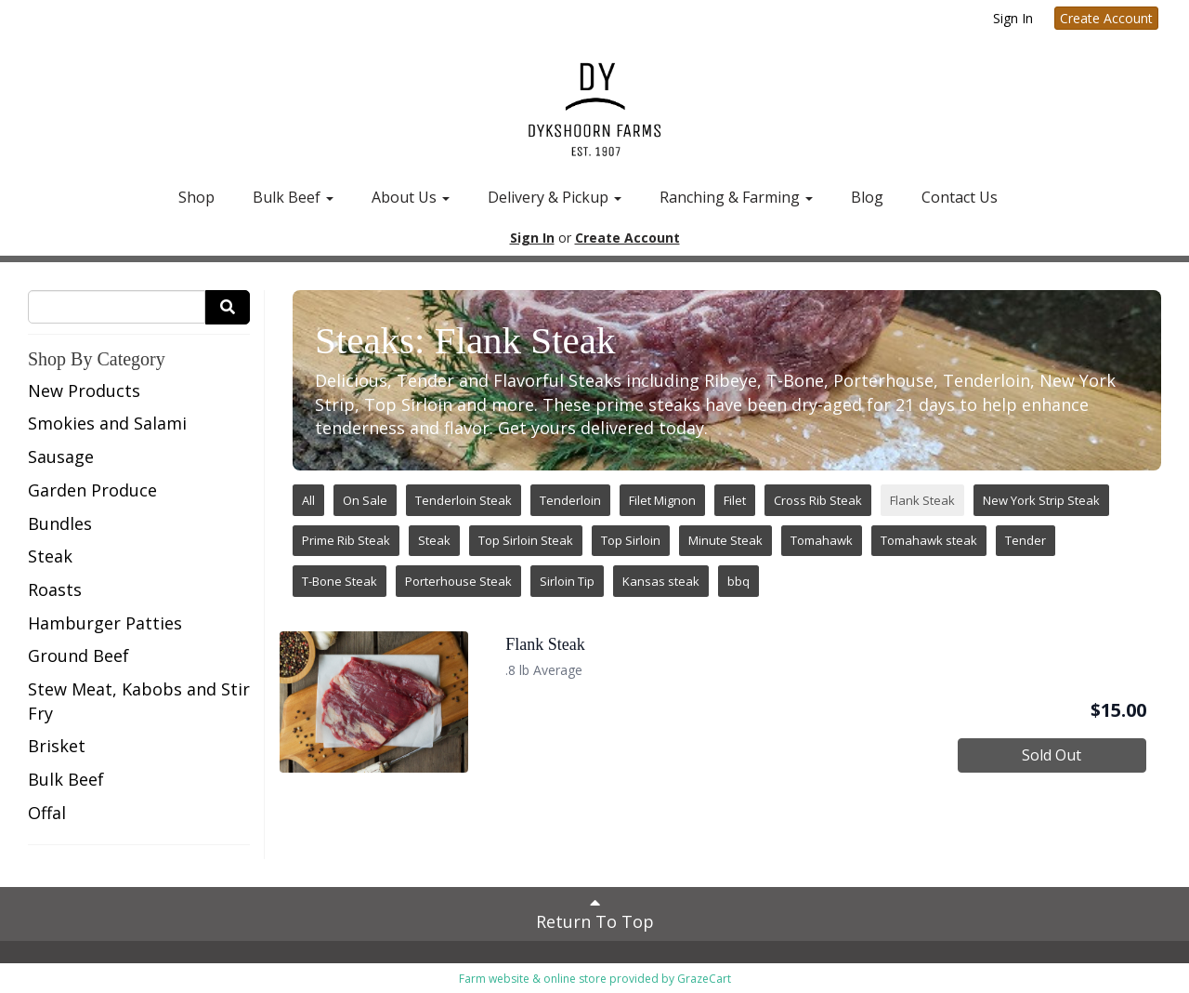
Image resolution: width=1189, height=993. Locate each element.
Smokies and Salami (107, 423)
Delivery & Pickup (554, 197)
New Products (84, 390)
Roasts (55, 589)
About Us (411, 197)
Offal (47, 812)
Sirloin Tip (567, 581)
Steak (50, 556)
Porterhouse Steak (458, 581)
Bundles (60, 523)
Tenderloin (570, 500)
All (308, 500)
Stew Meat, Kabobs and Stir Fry (139, 701)
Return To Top (595, 913)
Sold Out (1051, 755)
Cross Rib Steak (818, 500)
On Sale (365, 500)
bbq (738, 581)
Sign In (1013, 18)
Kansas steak (660, 581)
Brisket (56, 746)
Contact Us (959, 197)
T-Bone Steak (339, 581)
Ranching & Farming (736, 197)
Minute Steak (725, 540)
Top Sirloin (630, 540)
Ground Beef (78, 655)
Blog (867, 197)
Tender (1025, 540)
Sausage (61, 456)
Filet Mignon (662, 500)
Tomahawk (821, 540)
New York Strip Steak (1041, 500)
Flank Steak (922, 500)
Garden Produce (92, 490)
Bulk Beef (293, 197)
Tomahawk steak (929, 540)
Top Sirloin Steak (525, 540)
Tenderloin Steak (463, 500)
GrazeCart (704, 978)
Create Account (1106, 18)
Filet (735, 500)
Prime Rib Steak (346, 540)
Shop (196, 197)
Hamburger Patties (105, 623)
